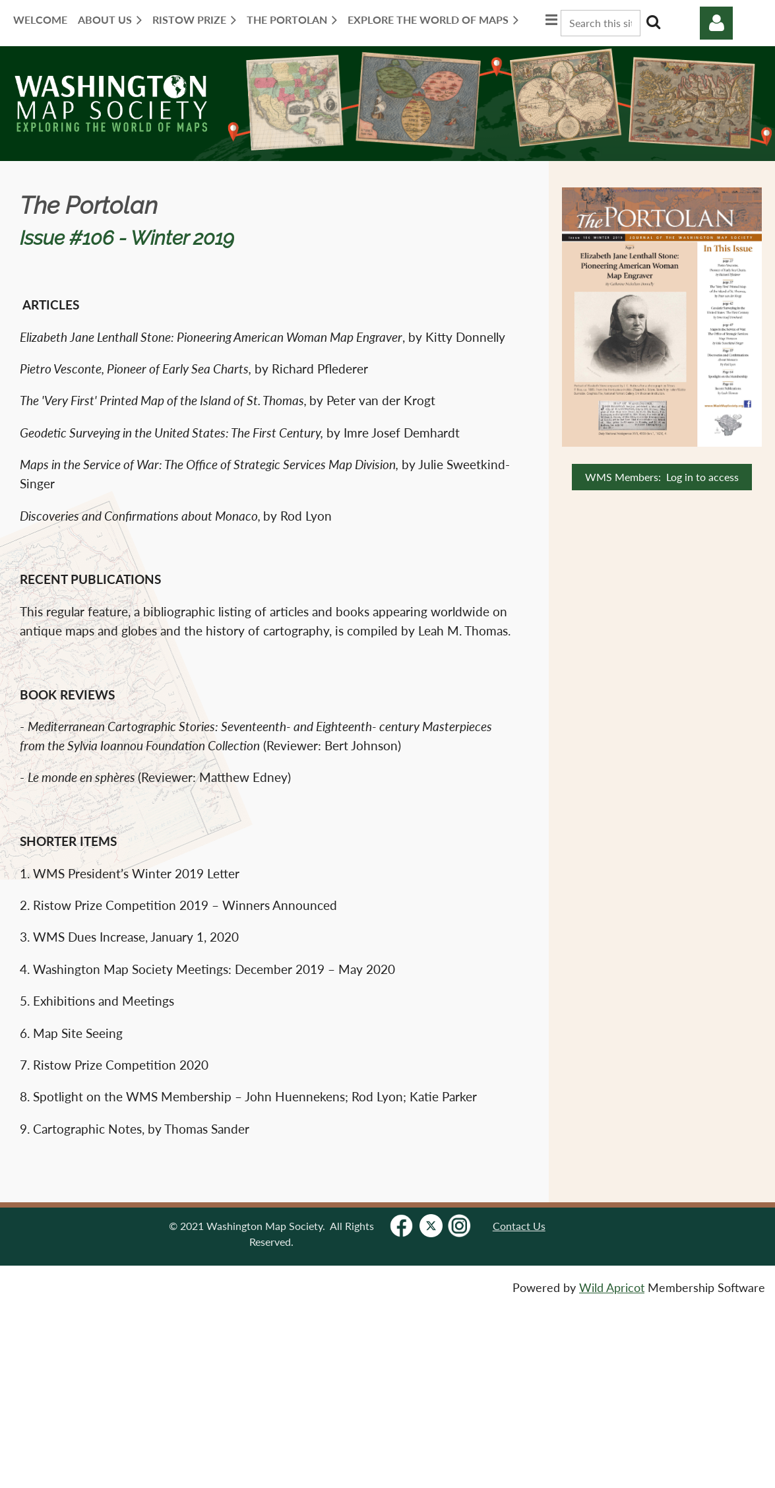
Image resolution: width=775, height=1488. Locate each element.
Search (653, 22)
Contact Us (519, 1225)
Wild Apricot (611, 1288)
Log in (716, 23)
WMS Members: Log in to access (662, 476)
